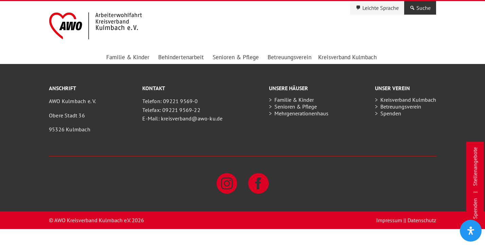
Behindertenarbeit (181, 57)
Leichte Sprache (380, 7)
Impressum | (390, 220)
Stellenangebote (475, 166)
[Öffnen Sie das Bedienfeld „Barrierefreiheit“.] (471, 231)
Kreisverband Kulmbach (347, 57)
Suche (423, 7)
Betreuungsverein (289, 57)
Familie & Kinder (127, 57)
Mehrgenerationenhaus (301, 113)
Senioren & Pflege (236, 57)
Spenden (390, 113)
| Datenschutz (420, 220)
